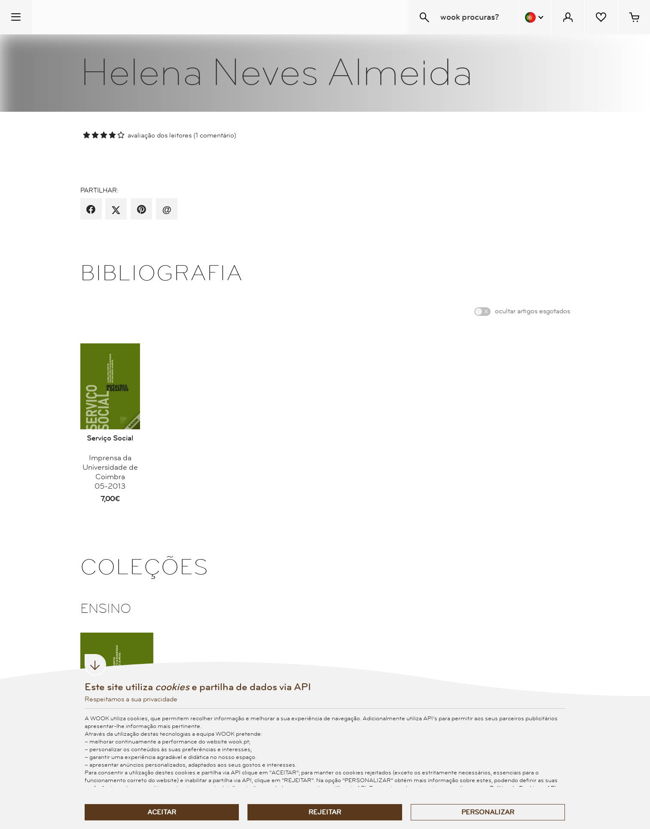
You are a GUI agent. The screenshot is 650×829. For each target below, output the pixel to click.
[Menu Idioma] (535, 17)
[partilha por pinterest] (141, 210)
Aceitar (161, 812)
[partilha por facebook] (90, 210)
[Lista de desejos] (601, 17)
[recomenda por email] (166, 210)
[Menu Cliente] (568, 17)
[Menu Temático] (16, 17)
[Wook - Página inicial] (84, 17)
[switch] (482, 311)
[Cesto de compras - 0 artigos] (634, 17)
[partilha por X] (116, 210)
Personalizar (487, 812)
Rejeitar (324, 812)
